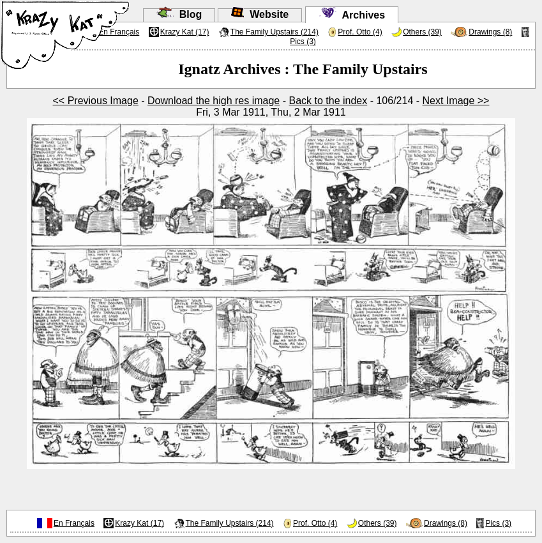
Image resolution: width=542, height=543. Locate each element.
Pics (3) (303, 41)
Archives (352, 15)
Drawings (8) (490, 31)
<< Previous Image (96, 100)
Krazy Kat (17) (184, 31)
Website (260, 14)
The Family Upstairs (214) (274, 31)
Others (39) (422, 31)
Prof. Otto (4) (360, 31)
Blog (179, 14)
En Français (74, 523)
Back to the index (328, 100)
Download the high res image (213, 100)
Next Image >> (456, 100)
